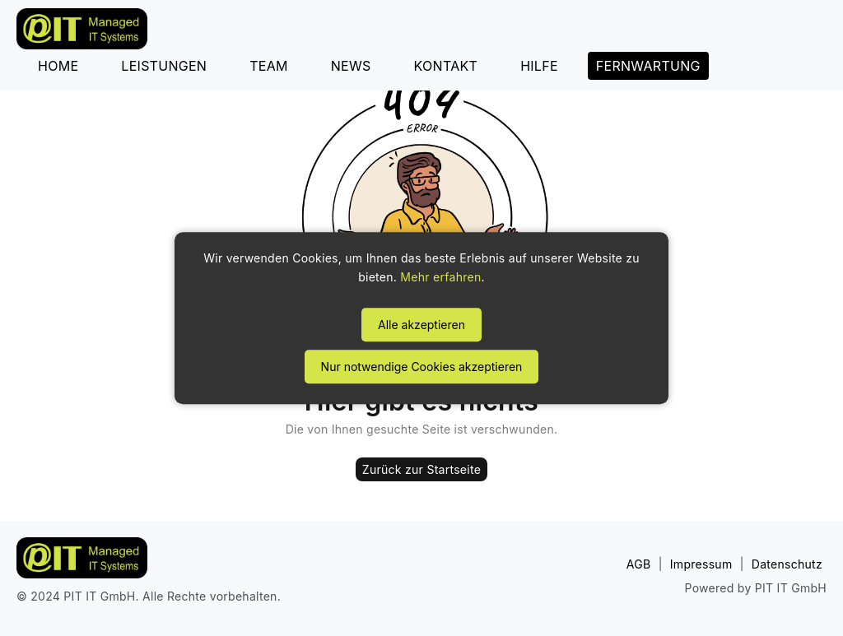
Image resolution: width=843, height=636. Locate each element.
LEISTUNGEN (164, 66)
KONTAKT (446, 66)
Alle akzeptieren (421, 325)
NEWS (351, 66)
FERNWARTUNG (648, 66)
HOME (58, 66)
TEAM (268, 66)
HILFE (539, 66)
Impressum (701, 564)
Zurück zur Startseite (421, 469)
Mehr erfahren (440, 278)
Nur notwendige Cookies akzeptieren (422, 367)
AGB (638, 564)
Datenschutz (787, 564)
